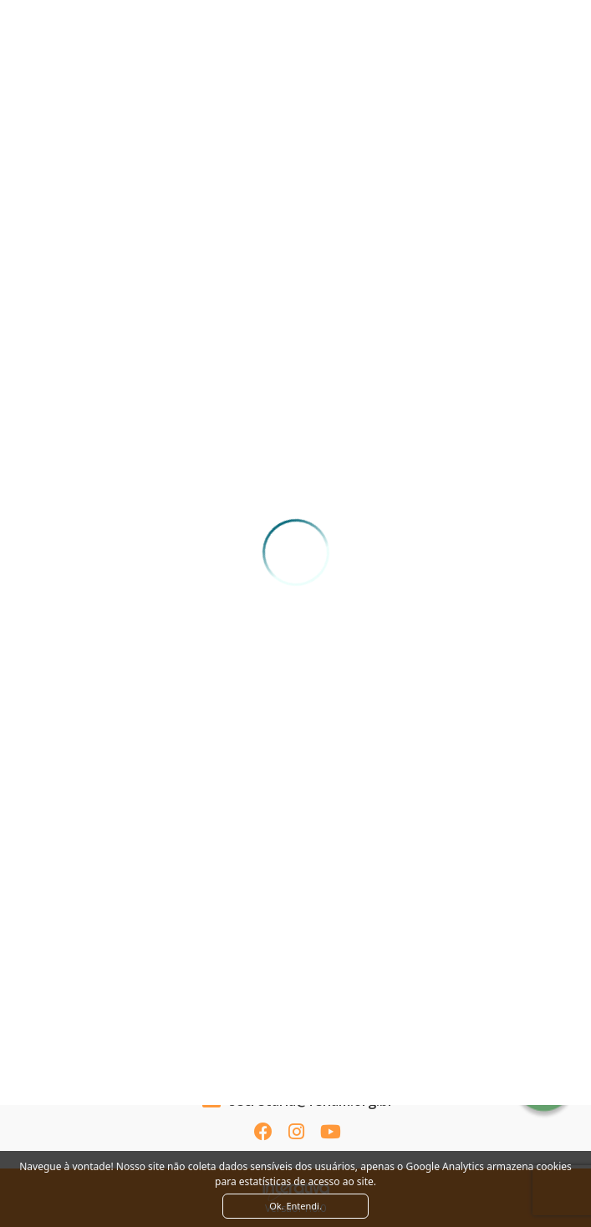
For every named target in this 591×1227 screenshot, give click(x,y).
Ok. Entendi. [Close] (295, 1205)
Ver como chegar (295, 1033)
